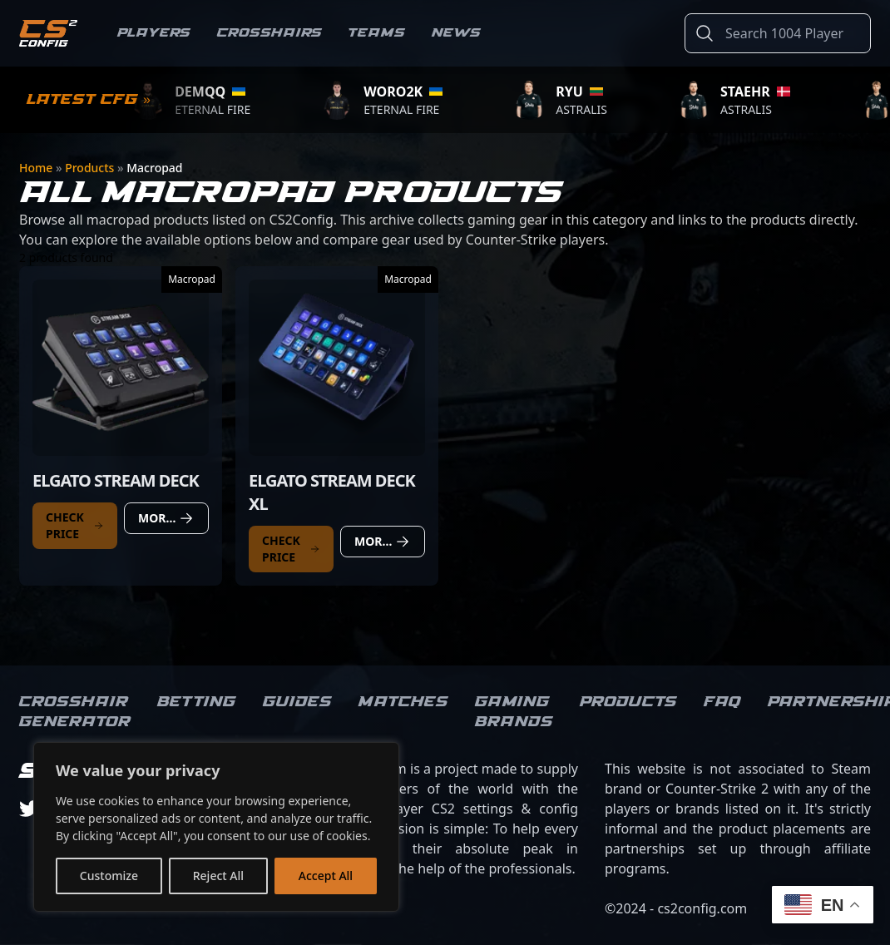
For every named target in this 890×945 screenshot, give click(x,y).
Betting (196, 702)
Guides (297, 702)
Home (37, 168)
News (456, 33)
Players (153, 33)
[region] (216, 827)
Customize (109, 875)
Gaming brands (514, 712)
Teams (377, 33)
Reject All (218, 875)
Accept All (326, 875)
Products (91, 168)
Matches (403, 702)
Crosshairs (269, 33)
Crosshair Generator (75, 712)
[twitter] (29, 809)
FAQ (722, 702)
